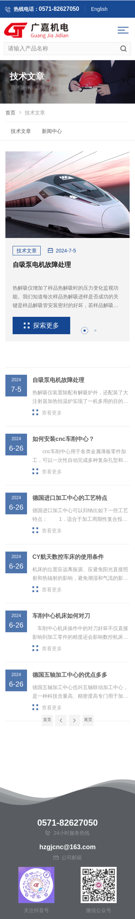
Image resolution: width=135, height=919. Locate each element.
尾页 (83, 720)
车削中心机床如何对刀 (61, 633)
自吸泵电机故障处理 (42, 264)
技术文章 (21, 133)
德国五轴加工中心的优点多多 (69, 693)
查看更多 (47, 430)
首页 (10, 114)
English (104, 10)
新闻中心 (52, 133)
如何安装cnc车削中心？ (63, 457)
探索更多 (41, 325)
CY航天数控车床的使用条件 (68, 574)
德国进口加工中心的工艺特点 (69, 515)
